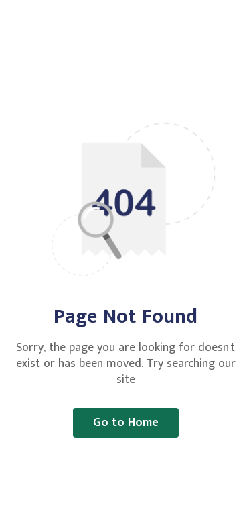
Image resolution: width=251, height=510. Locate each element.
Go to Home (126, 423)
